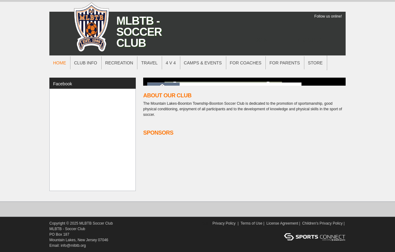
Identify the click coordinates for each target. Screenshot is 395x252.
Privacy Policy (224, 223)
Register (308, 40)
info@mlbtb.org (73, 245)
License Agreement (282, 223)
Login (259, 40)
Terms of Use (252, 223)
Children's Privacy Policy (322, 223)
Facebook (62, 83)
